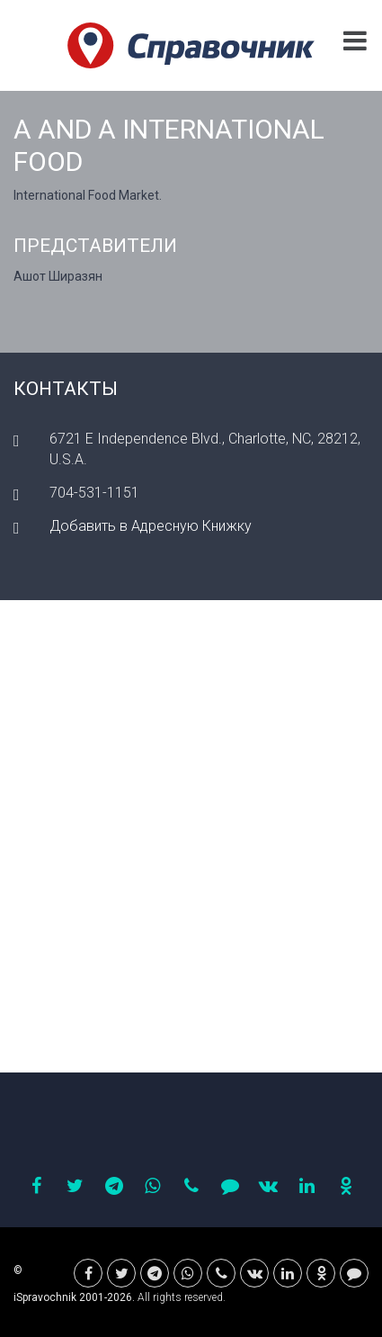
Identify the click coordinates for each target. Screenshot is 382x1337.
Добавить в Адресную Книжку (150, 525)
